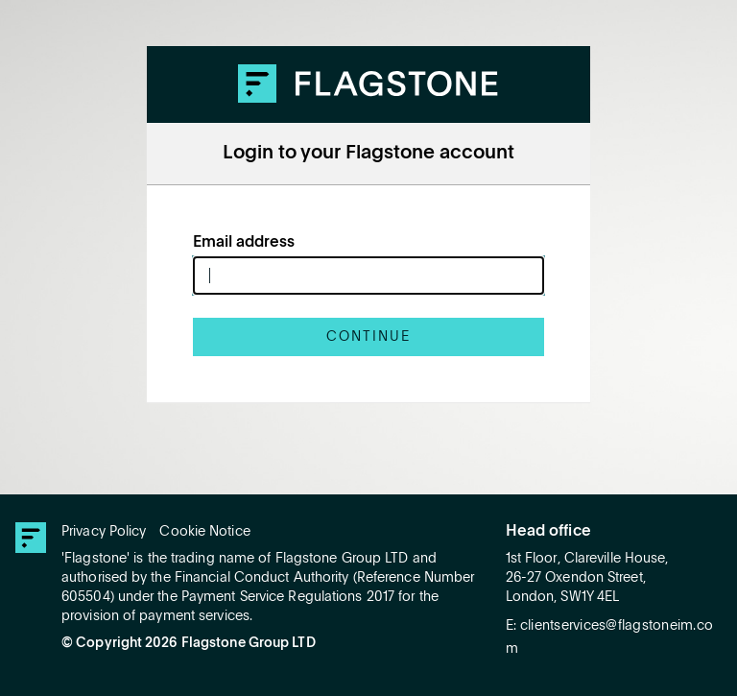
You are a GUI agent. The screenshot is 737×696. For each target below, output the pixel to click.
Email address (244, 243)
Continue (368, 337)
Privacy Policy (103, 532)
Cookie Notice (204, 532)
